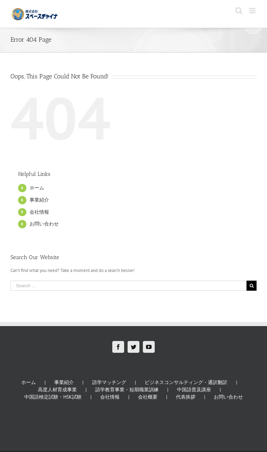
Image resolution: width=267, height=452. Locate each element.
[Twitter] (133, 347)
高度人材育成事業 (57, 389)
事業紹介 (39, 200)
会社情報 (39, 212)
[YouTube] (149, 347)
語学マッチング (109, 382)
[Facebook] (118, 347)
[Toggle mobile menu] (253, 10)
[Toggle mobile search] (238, 10)
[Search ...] (128, 286)
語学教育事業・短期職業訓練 (127, 389)
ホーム (37, 188)
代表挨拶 (185, 397)
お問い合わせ (44, 224)
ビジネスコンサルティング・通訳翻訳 (186, 382)
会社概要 (147, 397)
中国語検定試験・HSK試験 (53, 397)
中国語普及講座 (194, 389)
